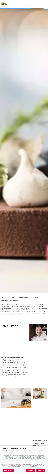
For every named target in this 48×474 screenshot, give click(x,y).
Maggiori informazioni (8, 470)
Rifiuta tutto (30, 470)
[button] (45, 448)
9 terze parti (8, 450)
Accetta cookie (41, 470)
